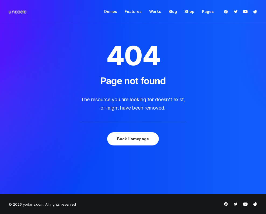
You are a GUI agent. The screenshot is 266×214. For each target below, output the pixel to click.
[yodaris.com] (18, 11)
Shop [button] (189, 11)
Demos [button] (110, 11)
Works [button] (155, 11)
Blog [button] (173, 11)
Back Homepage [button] (133, 139)
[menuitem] (110, 11)
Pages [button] (208, 11)
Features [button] (133, 11)
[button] (227, 11)
